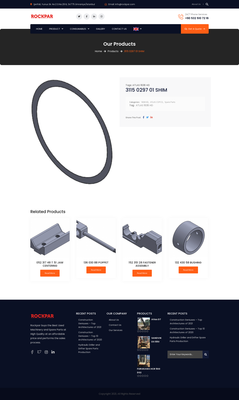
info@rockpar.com (125, 4)
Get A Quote (195, 28)
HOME (39, 28)
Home (98, 51)
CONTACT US (119, 28)
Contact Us (115, 325)
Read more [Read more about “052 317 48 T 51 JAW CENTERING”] (50, 273)
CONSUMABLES (78, 28)
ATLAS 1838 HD (141, 85)
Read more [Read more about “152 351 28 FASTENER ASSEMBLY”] (142, 273)
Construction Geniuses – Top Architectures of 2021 (89, 323)
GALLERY (100, 28)
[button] (207, 4)
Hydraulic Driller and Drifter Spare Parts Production (89, 348)
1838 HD (144, 102)
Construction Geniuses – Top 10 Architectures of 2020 (90, 336)
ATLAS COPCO (156, 102)
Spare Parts (170, 102)
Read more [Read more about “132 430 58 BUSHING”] (188, 269)
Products (113, 51)
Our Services (115, 330)
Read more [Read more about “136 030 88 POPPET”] (96, 269)
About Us (196, 4)
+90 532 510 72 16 (197, 18)
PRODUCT (54, 28)
